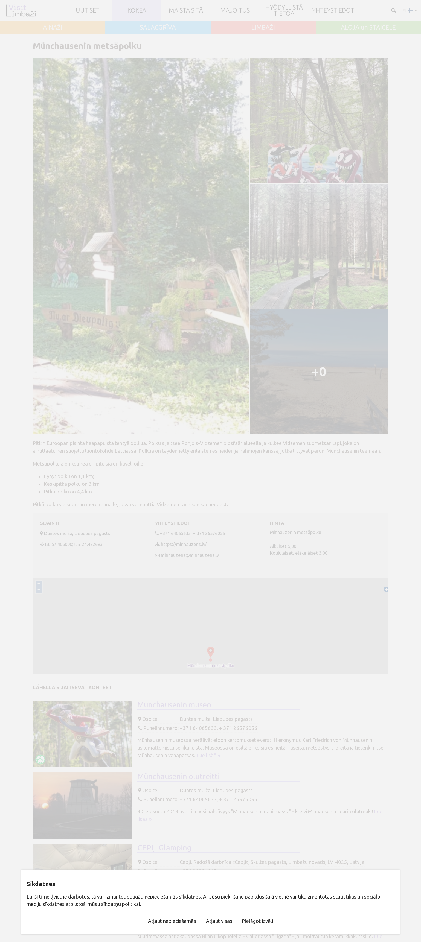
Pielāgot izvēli (257, 921)
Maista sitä (186, 10)
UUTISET (88, 10)
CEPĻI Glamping (164, 847)
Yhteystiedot (333, 10)
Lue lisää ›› (208, 755)
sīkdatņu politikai (120, 904)
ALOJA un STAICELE (368, 27)
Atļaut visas (219, 921)
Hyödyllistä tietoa (284, 10)
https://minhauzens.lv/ (184, 544)
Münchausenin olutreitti (178, 776)
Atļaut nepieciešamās (172, 921)
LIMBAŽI (263, 27)
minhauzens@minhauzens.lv (190, 555)
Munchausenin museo (174, 704)
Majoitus (235, 10)
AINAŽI (52, 27)
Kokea (136, 10)
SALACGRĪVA (158, 27)
